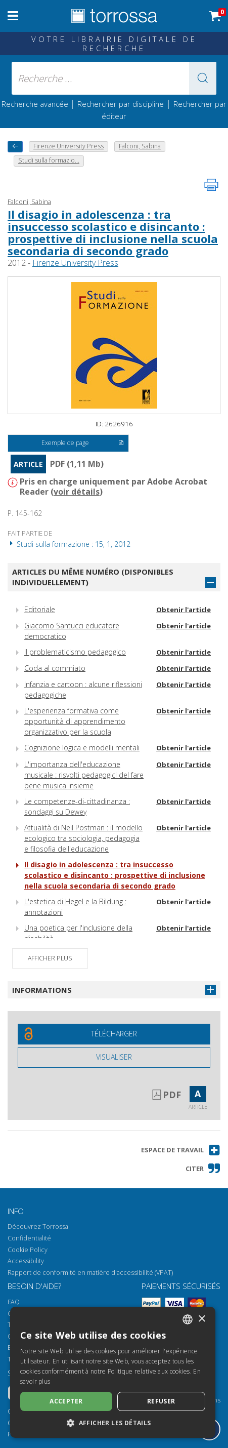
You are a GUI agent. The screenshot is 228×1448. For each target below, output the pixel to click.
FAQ (14, 1302)
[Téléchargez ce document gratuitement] (114, 1034)
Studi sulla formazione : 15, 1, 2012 (69, 544)
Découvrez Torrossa (38, 1226)
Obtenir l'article (183, 609)
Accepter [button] (66, 1401)
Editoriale (39, 609)
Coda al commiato (54, 668)
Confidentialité (29, 1238)
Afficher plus (50, 958)
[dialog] (112, 1372)
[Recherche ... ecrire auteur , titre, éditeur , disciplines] (114, 78)
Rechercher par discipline (120, 104)
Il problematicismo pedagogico (75, 652)
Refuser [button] (161, 1401)
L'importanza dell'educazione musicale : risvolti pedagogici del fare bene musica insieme (84, 774)
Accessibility (26, 1261)
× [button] (201, 1319)
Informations (42, 990)
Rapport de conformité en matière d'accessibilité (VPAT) (90, 1272)
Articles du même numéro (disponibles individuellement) (92, 577)
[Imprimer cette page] (211, 185)
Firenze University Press (75, 262)
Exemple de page (82, 443)
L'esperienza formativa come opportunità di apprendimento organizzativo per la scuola (74, 721)
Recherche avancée (36, 104)
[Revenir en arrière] (15, 146)
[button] (202, 78)
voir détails (77, 491)
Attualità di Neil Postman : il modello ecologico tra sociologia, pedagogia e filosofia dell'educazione (83, 838)
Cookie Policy (28, 1249)
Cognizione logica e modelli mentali (82, 747)
